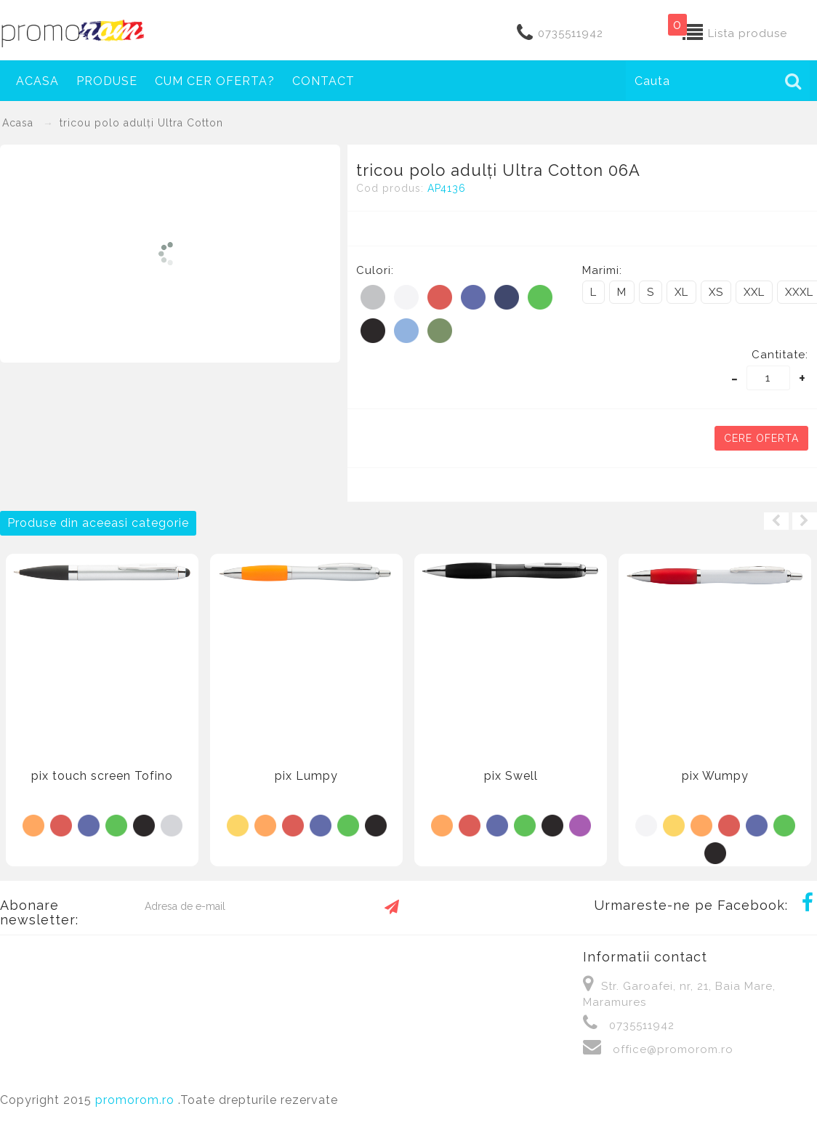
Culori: (375, 270)
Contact (323, 81)
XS (716, 292)
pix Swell (511, 776)
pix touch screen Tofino (102, 776)
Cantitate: (780, 354)
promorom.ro (136, 1100)
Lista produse (747, 33)
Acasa (37, 81)
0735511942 (570, 33)
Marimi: (602, 270)
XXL (754, 292)
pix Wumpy (715, 776)
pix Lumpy (306, 776)
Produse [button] (106, 81)
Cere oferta (761, 438)
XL (681, 292)
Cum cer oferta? (215, 81)
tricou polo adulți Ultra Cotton (141, 123)
